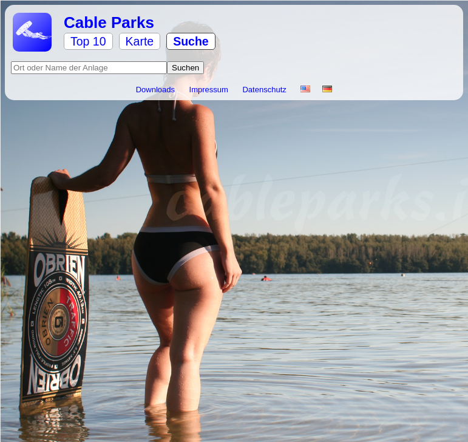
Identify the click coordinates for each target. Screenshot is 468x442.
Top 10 (88, 41)
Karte (140, 41)
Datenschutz (265, 89)
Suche (191, 41)
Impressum (210, 89)
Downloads (156, 89)
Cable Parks (109, 22)
